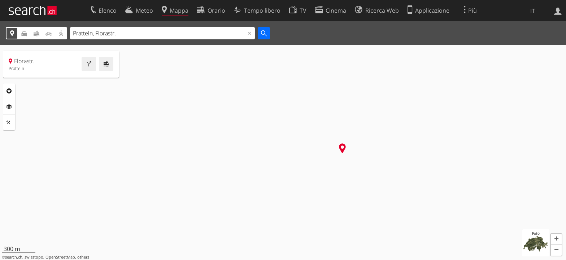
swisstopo (34, 257)
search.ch (13, 257)
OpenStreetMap (60, 257)
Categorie (9, 91)
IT (532, 11)
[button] (556, 239)
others (83, 257)
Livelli (9, 106)
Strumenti (9, 122)
